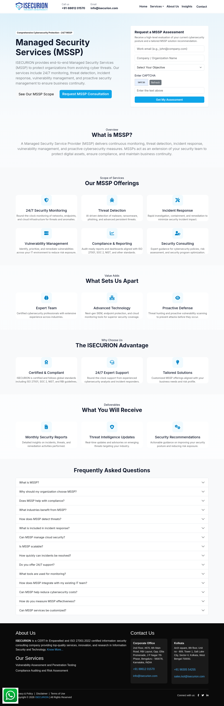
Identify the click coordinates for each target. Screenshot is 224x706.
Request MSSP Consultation (85, 94)
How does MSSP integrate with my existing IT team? (53, 583)
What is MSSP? (29, 482)
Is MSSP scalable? (31, 546)
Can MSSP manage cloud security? (42, 537)
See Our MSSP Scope (36, 94)
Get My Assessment (169, 99)
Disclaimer (41, 693)
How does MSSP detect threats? (40, 519)
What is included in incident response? (44, 528)
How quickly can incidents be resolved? (45, 555)
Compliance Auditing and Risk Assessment (42, 670)
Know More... (55, 649)
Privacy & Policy (24, 693)
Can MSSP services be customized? (42, 610)
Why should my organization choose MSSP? (48, 491)
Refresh (155, 82)
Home (143, 6)
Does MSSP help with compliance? (42, 500)
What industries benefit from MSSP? (42, 510)
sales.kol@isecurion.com (189, 676)
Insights (187, 6)
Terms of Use (58, 693)
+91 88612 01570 (144, 669)
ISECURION (42, 697)
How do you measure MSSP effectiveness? (47, 601)
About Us (173, 6)
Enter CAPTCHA (145, 75)
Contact (201, 6)
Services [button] (156, 6)
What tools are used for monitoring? (42, 574)
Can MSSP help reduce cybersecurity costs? (48, 592)
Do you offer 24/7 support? (37, 564)
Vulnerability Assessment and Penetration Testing (46, 665)
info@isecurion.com (145, 675)
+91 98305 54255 (185, 669)
